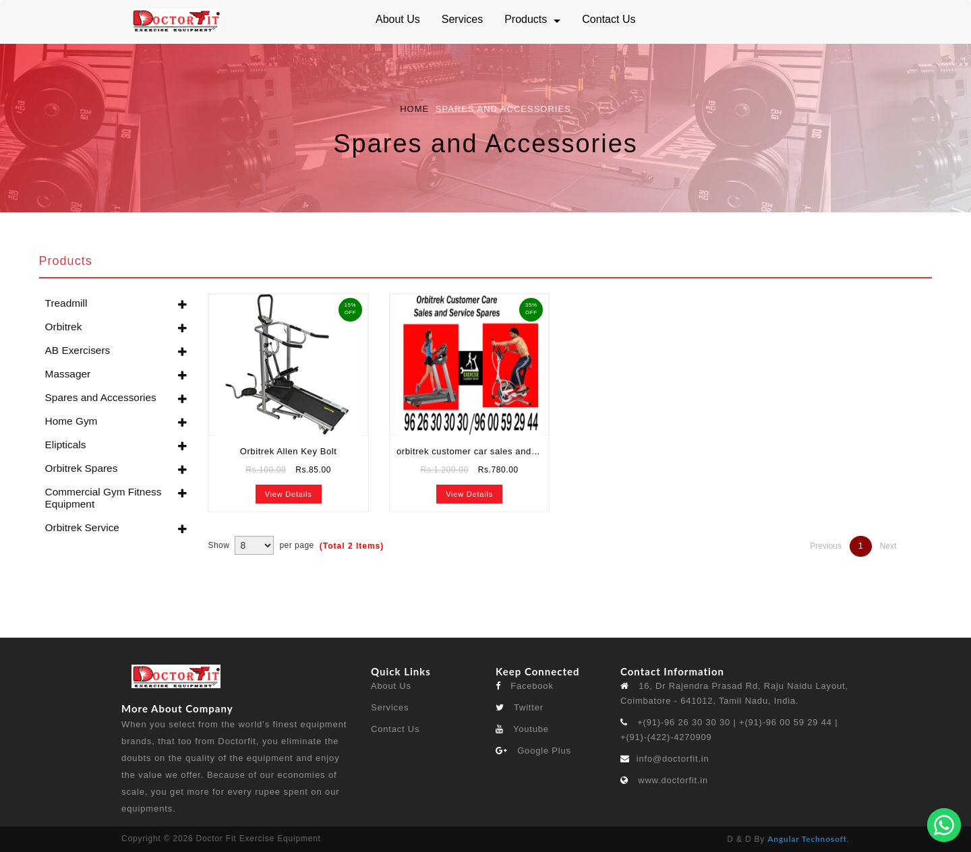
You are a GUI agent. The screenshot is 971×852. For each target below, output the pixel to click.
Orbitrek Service (82, 527)
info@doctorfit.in (673, 759)
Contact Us (395, 729)
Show (218, 545)
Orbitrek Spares (81, 468)
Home (414, 109)
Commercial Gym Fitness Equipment (103, 498)
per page (296, 545)
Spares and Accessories (100, 397)
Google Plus (533, 751)
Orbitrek (63, 326)
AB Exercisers (78, 350)
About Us (391, 686)
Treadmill (66, 303)
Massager (68, 373)
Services (390, 707)
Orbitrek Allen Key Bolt (288, 451)
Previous (826, 546)
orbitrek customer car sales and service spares (472, 451)
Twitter (519, 707)
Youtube (522, 729)
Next (888, 546)
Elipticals (65, 444)
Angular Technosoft (807, 839)
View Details (288, 494)
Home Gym (71, 421)
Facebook (525, 686)
